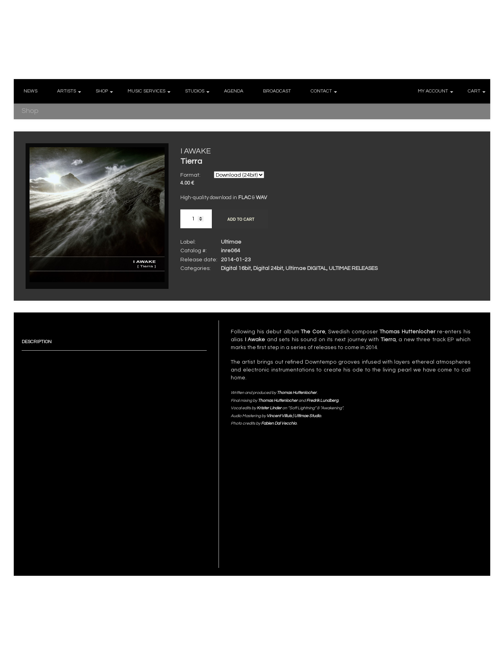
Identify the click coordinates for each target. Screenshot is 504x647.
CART (474, 91)
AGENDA (233, 91)
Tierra (388, 339)
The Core (313, 332)
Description (37, 341)
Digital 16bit (236, 268)
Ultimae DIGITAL (305, 268)
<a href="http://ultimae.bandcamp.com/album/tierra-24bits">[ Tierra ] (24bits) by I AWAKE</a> (351, 485)
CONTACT (321, 91)
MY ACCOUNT (433, 91)
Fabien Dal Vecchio (278, 423)
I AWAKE (195, 151)
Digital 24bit (268, 268)
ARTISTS (66, 91)
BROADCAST (277, 91)
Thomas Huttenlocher (407, 332)
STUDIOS (194, 91)
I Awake (255, 339)
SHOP (102, 91)
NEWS (30, 91)
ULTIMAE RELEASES (353, 268)
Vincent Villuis (279, 416)
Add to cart (240, 219)
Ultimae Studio (307, 416)
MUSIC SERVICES (146, 91)
